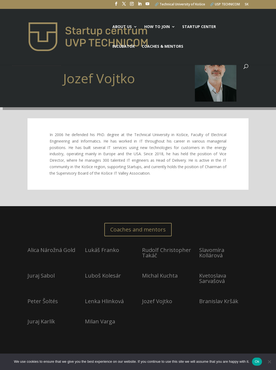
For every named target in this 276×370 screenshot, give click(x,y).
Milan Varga (100, 321)
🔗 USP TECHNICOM (225, 4)
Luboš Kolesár (103, 275)
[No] (269, 361)
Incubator (123, 46)
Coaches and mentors (138, 229)
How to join (157, 27)
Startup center (199, 27)
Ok (257, 361)
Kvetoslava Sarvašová (212, 278)
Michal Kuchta (160, 275)
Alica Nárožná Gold (51, 250)
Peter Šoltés (42, 301)
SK (247, 4)
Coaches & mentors (162, 46)
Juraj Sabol (41, 275)
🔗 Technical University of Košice (180, 4)
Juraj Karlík (41, 321)
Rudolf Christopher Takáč (166, 252)
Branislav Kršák (218, 301)
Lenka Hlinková (104, 301)
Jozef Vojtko (157, 301)
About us (122, 27)
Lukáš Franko (102, 250)
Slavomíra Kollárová (211, 252)
